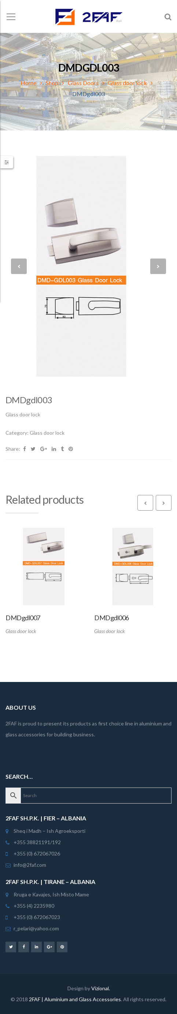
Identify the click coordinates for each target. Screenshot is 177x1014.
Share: (12, 449)
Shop (52, 82)
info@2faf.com (30, 865)
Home (28, 82)
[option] (88, 266)
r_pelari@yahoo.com (36, 928)
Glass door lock (127, 82)
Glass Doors (83, 82)
